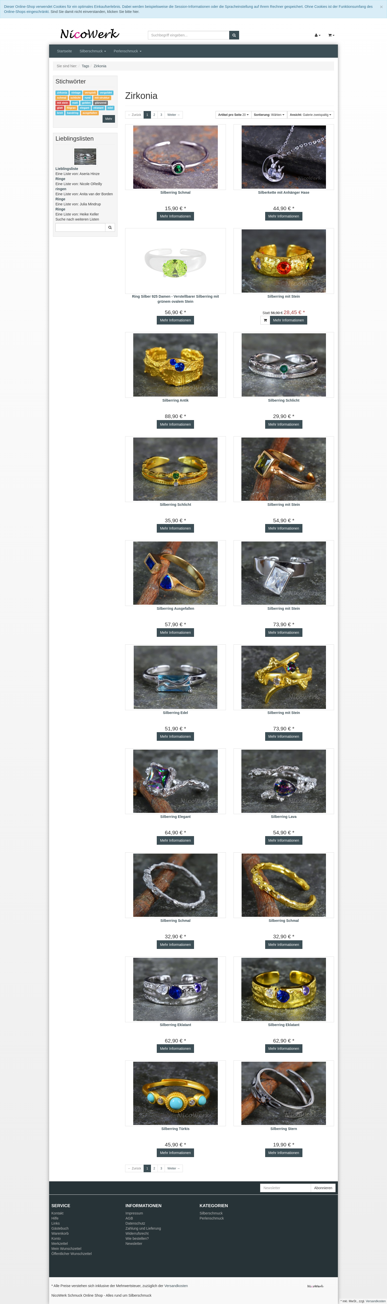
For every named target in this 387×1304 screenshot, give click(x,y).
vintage (76, 92)
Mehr (108, 119)
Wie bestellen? (137, 1238)
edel (110, 107)
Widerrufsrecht (137, 1233)
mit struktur (102, 97)
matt (75, 102)
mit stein (62, 102)
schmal (61, 97)
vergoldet (106, 92)
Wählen (269, 115)
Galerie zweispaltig (310, 115)
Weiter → (173, 115)
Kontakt (57, 1213)
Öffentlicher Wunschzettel (71, 1254)
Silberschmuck (93, 51)
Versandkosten (176, 1286)
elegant (84, 107)
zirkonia (62, 92)
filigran (71, 107)
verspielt (90, 92)
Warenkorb (60, 1233)
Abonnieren (323, 1188)
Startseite (64, 51)
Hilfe (55, 1218)
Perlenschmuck (128, 51)
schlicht (75, 97)
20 (233, 115)
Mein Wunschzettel (66, 1249)
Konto (56, 1238)
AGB (129, 1218)
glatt (60, 107)
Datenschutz (135, 1223)
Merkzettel (59, 1244)
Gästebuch (60, 1228)
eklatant (98, 107)
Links (55, 1223)
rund (87, 97)
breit (60, 112)
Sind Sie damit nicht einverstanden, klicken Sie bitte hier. (95, 12)
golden (86, 102)
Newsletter (134, 1244)
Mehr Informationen (175, 216)
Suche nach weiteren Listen (77, 219)
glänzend (101, 102)
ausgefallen (90, 112)
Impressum (134, 1213)
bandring (73, 112)
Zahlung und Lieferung (143, 1228)
